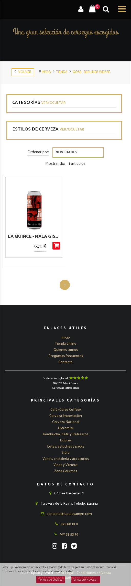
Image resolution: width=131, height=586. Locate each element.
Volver (22, 72)
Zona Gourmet (65, 471)
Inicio (45, 72)
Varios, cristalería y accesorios (65, 459)
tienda (62, 72)
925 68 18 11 (65, 524)
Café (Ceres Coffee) (65, 410)
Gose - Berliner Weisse (91, 72)
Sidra (66, 453)
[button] (65, 416)
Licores (65, 440)
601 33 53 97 (65, 534)
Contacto (65, 362)
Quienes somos (65, 350)
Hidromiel (65, 428)
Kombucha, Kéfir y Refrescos (65, 434)
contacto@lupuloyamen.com (65, 514)
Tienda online (65, 344)
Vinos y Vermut (65, 465)
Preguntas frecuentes (65, 356)
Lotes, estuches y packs (65, 447)
